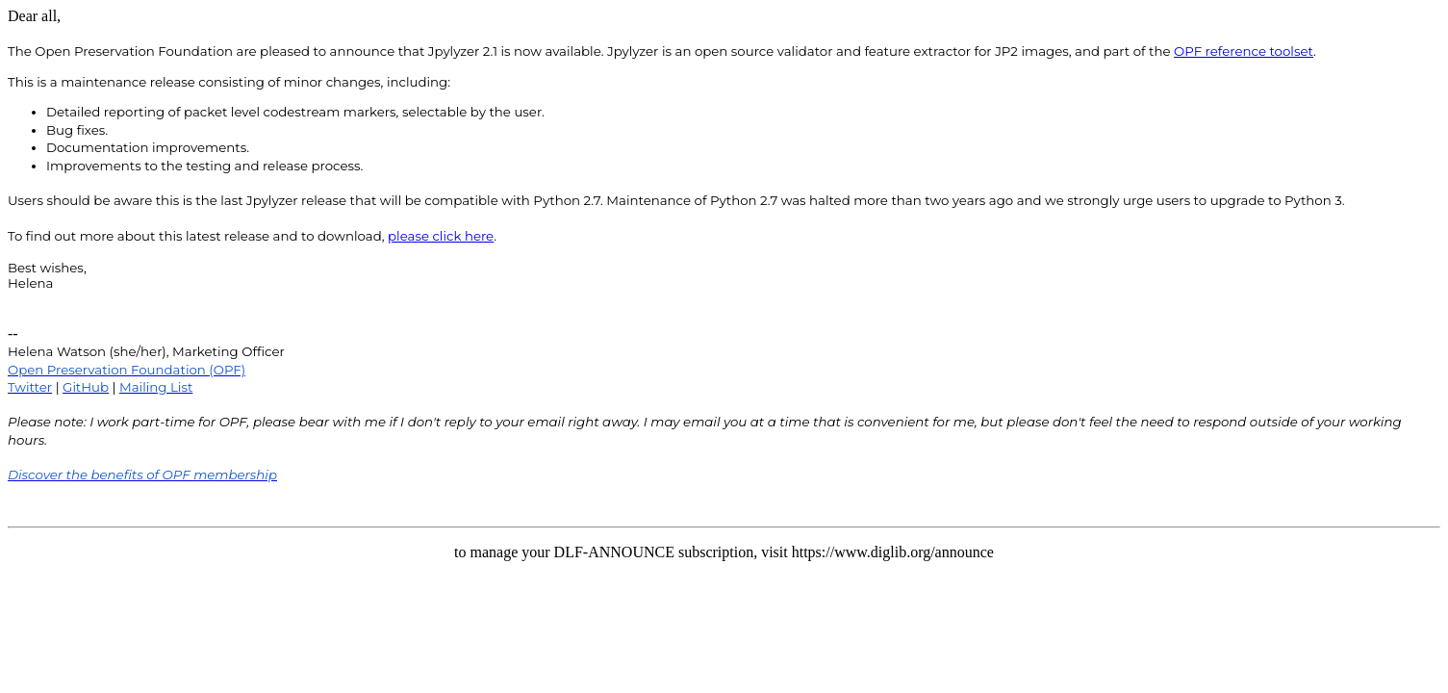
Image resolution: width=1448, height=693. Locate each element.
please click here (441, 236)
